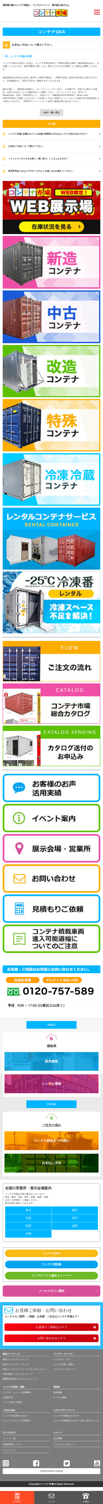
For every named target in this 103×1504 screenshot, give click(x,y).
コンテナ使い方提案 (12, 1402)
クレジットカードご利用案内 (17, 1420)
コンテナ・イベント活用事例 (17, 1392)
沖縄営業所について (12, 1444)
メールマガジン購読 (51, 1290)
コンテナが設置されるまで (15, 1416)
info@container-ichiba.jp (51, 1471)
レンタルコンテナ (62, 1359)
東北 (28, 1210)
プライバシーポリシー (64, 1444)
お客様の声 (8, 1397)
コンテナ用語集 (51, 1264)
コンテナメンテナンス (64, 1369)
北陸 (28, 1217)
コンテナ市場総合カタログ (66, 1416)
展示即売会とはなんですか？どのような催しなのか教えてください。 (54, 171)
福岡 (75, 1225)
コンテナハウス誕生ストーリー (51, 1275)
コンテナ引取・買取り (64, 1364)
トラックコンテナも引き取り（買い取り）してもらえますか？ (54, 158)
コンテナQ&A (51, 1253)
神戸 (75, 1217)
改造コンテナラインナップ (15, 1364)
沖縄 (28, 1233)
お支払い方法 (51, 1163)
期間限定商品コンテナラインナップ (20, 1379)
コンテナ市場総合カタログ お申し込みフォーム (76, 1420)
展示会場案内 (9, 1432)
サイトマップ (9, 1450)
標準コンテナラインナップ (15, 1359)
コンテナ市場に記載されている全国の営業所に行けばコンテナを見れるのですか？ (54, 133)
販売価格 (51, 1061)
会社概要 (57, 1438)
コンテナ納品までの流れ (51, 1140)
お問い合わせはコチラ (51, 1338)
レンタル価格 (51, 1083)
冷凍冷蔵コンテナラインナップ (18, 1374)
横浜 (75, 1210)
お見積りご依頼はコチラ (51, 1327)
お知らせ (57, 1432)
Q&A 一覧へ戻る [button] (51, 112)
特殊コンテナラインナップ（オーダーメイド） (25, 1369)
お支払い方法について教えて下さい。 (54, 146)
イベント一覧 (9, 1438)
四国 (28, 1225)
